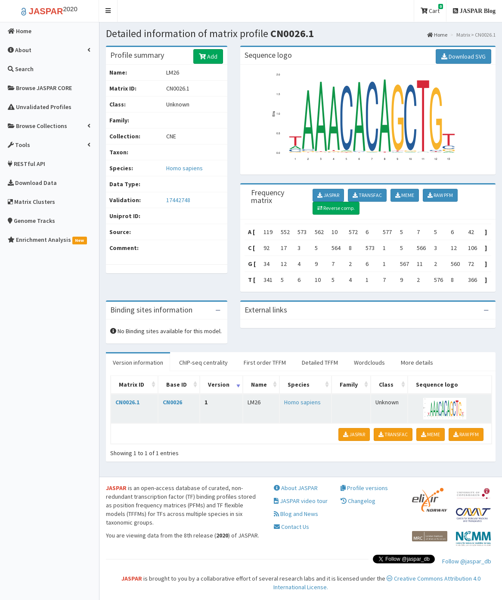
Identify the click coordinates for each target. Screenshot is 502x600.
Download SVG (463, 56)
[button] (108, 11)
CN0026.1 (127, 402)
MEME (404, 195)
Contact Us (291, 527)
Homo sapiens (184, 168)
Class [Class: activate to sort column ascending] (386, 384)
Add (208, 56)
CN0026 (172, 402)
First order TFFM (265, 362)
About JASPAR (296, 488)
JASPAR (328, 195)
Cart (432, 9)
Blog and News (296, 514)
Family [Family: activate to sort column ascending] (349, 384)
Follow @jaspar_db (466, 561)
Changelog (358, 501)
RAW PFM (440, 195)
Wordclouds (369, 362)
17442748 (178, 200)
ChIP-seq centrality (203, 362)
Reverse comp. (336, 208)
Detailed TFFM (320, 362)
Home (437, 34)
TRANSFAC (367, 195)
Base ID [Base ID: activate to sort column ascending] (176, 384)
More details (417, 362)
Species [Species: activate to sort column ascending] (299, 384)
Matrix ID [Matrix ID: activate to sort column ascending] (131, 384)
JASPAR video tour (301, 501)
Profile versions (364, 488)
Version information (138, 362)
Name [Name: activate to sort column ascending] (259, 384)
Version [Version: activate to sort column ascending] (218, 384)
